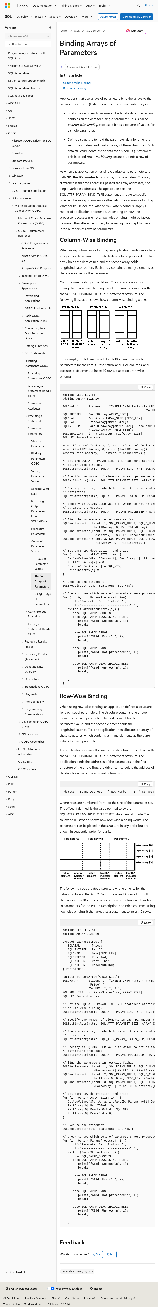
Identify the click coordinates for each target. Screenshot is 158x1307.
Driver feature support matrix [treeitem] (26, 81)
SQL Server (93, 30)
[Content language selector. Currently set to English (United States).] (22, 1288)
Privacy (88, 1298)
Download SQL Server (136, 16)
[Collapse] (50, 27)
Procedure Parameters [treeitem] (38, 531)
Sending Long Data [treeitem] (40, 491)
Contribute (72, 1298)
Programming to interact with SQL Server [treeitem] (27, 55)
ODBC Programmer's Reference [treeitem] (34, 245)
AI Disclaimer (11, 1298)
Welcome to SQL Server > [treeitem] (24, 66)
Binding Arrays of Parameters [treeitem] (42, 581)
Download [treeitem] (18, 153)
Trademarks (31, 1304)
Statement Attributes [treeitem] (34, 405)
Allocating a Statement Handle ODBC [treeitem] (39, 391)
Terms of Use (11, 1304)
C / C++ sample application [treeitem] (29, 191)
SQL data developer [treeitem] (20, 96)
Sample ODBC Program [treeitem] (36, 268)
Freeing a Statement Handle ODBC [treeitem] (39, 629)
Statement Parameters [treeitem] (38, 443)
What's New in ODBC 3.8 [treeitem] (34, 258)
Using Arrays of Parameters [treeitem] (43, 599)
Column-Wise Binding (77, 83)
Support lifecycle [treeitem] (22, 161)
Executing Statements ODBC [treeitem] (39, 375)
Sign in (148, 5)
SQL (77, 30)
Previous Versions (36, 1298)
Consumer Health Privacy (116, 1298)
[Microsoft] (7, 5)
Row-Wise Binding (74, 88)
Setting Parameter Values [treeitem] (37, 476)
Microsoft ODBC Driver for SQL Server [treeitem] (31, 143)
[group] (107, 539)
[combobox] (28, 36)
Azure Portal (108, 16)
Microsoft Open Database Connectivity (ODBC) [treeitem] (34, 220)
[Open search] (139, 5)
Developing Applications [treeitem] (32, 298)
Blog (54, 1298)
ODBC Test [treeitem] (25, 761)
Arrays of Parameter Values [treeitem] (41, 564)
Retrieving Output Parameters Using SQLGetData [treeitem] (39, 511)
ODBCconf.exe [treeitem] (27, 769)
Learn (64, 30)
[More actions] (151, 31)
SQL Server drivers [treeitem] (20, 73)
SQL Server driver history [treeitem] (24, 88)
